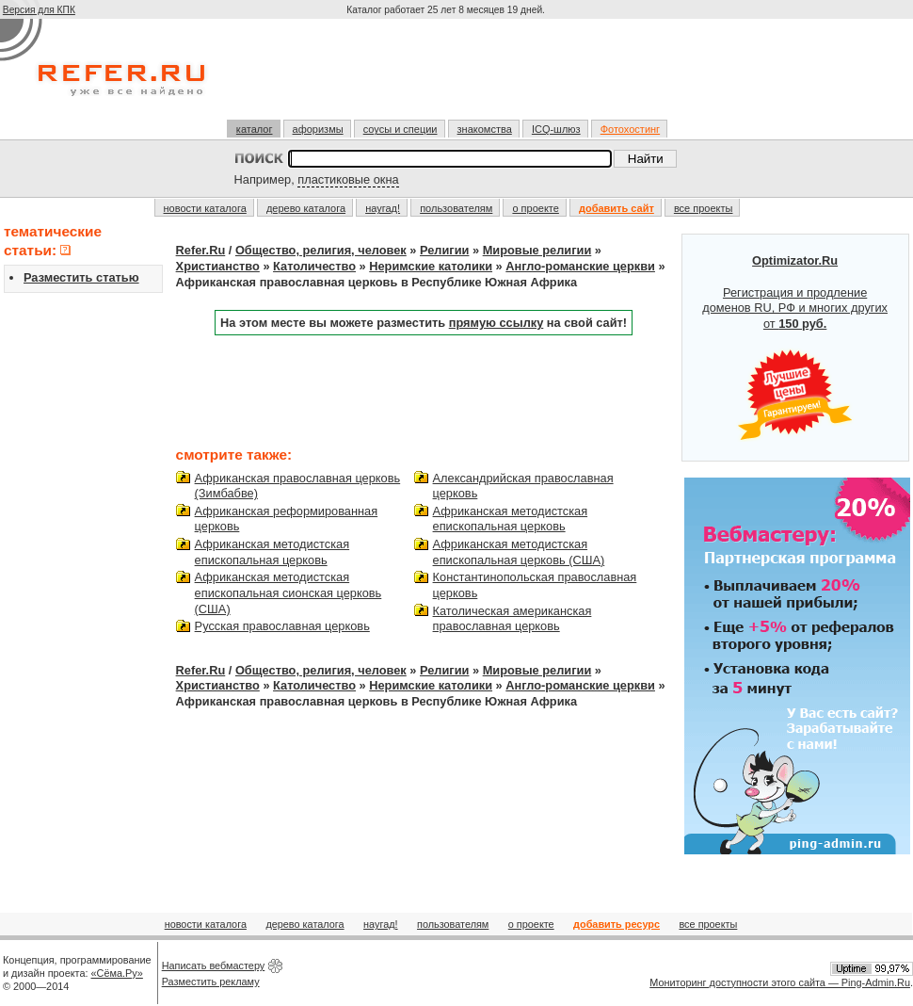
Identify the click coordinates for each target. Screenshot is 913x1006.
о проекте (535, 208)
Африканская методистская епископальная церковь (272, 552)
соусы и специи (400, 129)
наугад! (382, 208)
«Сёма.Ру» (117, 973)
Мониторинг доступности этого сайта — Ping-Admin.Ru (779, 982)
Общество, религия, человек (321, 250)
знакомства (484, 129)
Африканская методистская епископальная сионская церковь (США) (288, 592)
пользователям (456, 208)
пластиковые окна (347, 179)
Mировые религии (537, 250)
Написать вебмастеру (213, 965)
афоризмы (318, 129)
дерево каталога (305, 208)
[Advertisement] (448, 77)
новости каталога (205, 208)
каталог (254, 129)
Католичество (314, 266)
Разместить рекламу (211, 981)
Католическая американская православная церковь (512, 619)
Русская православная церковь (282, 626)
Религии (444, 250)
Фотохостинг (630, 129)
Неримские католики (430, 266)
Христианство (218, 266)
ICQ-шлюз (556, 129)
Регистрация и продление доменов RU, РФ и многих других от (795, 347)
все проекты (703, 208)
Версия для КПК (39, 10)
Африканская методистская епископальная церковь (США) (519, 552)
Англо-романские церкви (580, 266)
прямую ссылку (496, 323)
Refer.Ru (201, 250)
